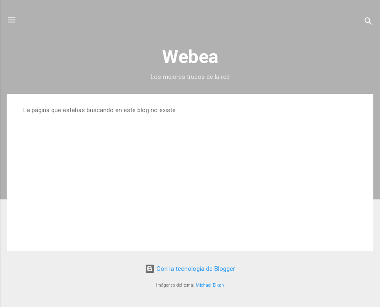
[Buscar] (368, 22)
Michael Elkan (210, 285)
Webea (190, 57)
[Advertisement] (190, 176)
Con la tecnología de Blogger (190, 269)
